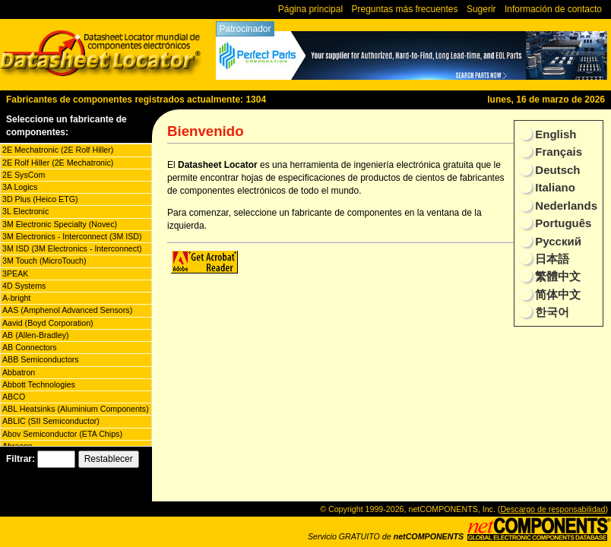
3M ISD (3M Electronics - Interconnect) (72, 248)
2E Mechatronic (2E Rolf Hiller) (57, 149)
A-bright (16, 297)
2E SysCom (23, 174)
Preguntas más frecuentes (404, 9)
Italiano (553, 187)
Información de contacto (553, 9)
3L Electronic (25, 211)
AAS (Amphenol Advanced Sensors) (67, 310)
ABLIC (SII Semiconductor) (51, 420)
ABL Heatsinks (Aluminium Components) (75, 408)
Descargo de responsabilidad (552, 509)
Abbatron (18, 372)
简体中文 (556, 294)
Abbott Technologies (38, 384)
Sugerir (481, 9)
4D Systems (24, 285)
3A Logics (19, 186)
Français (557, 151)
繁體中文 (556, 276)
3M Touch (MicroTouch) (44, 260)
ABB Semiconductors (40, 359)
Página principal (310, 9)
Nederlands (564, 205)
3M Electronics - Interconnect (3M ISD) (72, 236)
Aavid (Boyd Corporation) (47, 322)
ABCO (13, 396)
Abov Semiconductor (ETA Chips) (62, 433)
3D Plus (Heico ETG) (40, 199)
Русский (556, 241)
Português (561, 223)
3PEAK (15, 273)
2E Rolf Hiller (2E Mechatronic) (57, 162)
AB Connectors (29, 347)
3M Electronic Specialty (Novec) (59, 224)
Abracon (17, 446)
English (554, 134)
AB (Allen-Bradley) (35, 335)
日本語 (550, 258)
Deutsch (556, 169)
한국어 (550, 311)
